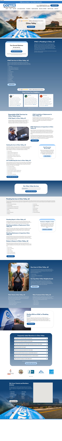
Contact (56, 9)
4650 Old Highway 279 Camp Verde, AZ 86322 (48, 437)
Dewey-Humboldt (13, 398)
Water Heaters (35, 9)
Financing (29, 437)
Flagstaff (22, 396)
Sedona (22, 401)
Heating (14, 9)
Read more (18, 99)
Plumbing (28, 9)
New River (23, 398)
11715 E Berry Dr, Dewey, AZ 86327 (46, 433)
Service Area (50, 9)
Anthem (11, 401)
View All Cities (13, 404)
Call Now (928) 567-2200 (16, 47)
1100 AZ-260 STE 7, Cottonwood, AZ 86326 (47, 435)
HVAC (10, 9)
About (7, 9)
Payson (22, 399)
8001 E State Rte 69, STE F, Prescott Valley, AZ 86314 (49, 432)
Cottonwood (12, 396)
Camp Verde (12, 395)
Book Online (54, 5)
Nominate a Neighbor (47, 224)
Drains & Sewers (42, 9)
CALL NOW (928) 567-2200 (43, 6)
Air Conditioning (21, 9)
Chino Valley (23, 395)
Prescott (11, 399)
